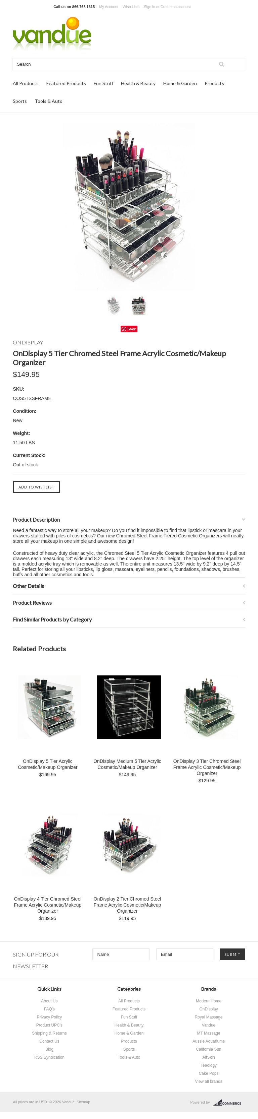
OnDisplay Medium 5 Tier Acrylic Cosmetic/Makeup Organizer (127, 764)
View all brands (208, 1081)
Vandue (208, 1025)
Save (131, 329)
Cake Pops (209, 1073)
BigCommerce (229, 1102)
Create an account (176, 7)
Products (214, 83)
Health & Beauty (138, 83)
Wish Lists (131, 7)
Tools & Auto (48, 101)
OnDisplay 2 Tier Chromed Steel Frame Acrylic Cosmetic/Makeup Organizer (127, 905)
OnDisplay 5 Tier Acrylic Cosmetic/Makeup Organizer (47, 764)
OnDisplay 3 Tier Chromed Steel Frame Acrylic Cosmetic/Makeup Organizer (207, 767)
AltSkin (208, 1057)
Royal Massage (209, 1017)
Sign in (149, 7)
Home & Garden (180, 83)
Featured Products (66, 83)
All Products (26, 83)
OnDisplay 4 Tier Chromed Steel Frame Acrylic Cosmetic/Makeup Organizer (48, 905)
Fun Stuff (103, 83)
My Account (108, 7)
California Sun (208, 1049)
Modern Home (208, 1001)
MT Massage (208, 1033)
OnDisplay (208, 1009)
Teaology (209, 1065)
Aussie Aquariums (208, 1041)
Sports (20, 101)
